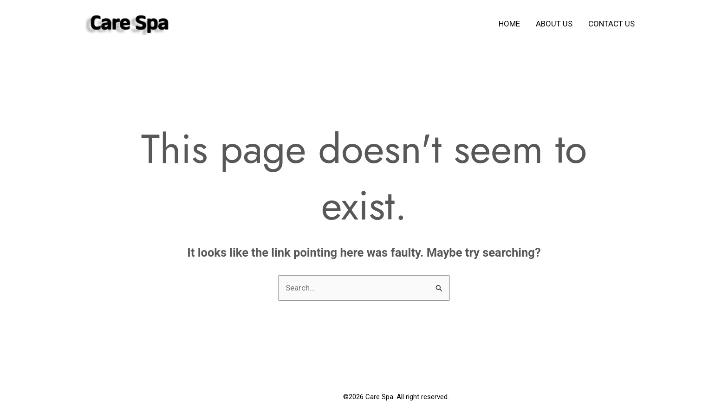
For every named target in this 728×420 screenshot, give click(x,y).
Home (509, 23)
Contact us (611, 23)
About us (554, 23)
